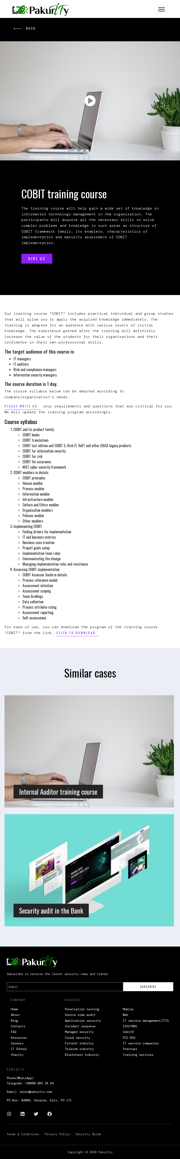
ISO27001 (130, 1026)
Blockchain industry (82, 1055)
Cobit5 (128, 1032)
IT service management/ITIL (146, 1021)
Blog (14, 1021)
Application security (83, 1021)
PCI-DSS (129, 1038)
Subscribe (148, 986)
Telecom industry (79, 1049)
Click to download (76, 632)
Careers (17, 1043)
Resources (19, 1038)
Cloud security (77, 1038)
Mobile (128, 1009)
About (15, 1015)
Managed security (79, 1032)
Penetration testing (82, 1009)
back (25, 28)
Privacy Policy (57, 1134)
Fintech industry (79, 1043)
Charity (17, 1055)
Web (125, 1015)
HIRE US (37, 258)
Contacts (18, 1026)
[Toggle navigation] (161, 9)
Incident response (80, 1026)
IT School (19, 1049)
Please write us (21, 406)
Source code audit (80, 1015)
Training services (138, 1055)
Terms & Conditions (23, 1134)
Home (14, 1009)
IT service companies (141, 1043)
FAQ (13, 1032)
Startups (130, 1049)
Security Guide (88, 1134)
